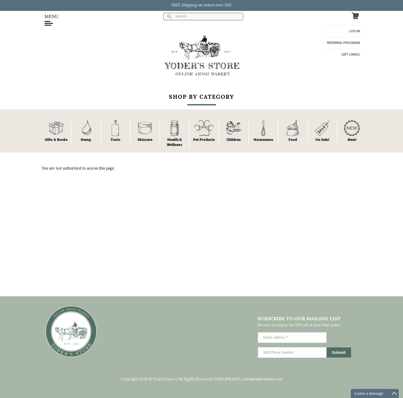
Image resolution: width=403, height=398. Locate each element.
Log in (354, 31)
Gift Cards (350, 54)
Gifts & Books (56, 139)
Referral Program (343, 42)
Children (233, 139)
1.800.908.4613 (227, 379)
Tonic (115, 139)
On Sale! (322, 139)
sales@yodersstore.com (262, 379)
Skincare (144, 139)
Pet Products (204, 139)
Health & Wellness (174, 142)
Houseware (263, 139)
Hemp (86, 139)
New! (352, 139)
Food (292, 139)
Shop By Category (201, 97)
